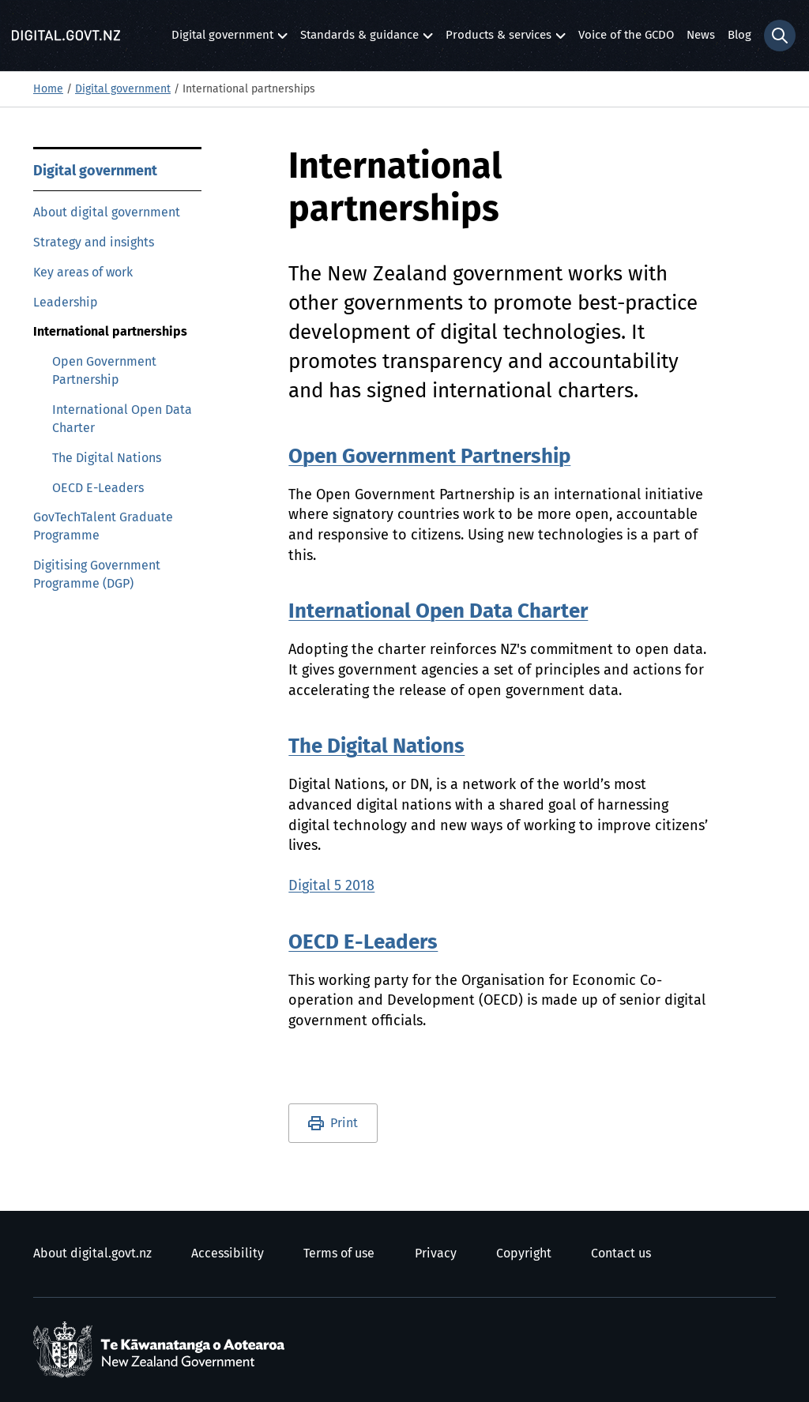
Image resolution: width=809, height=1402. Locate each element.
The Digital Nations (106, 458)
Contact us (621, 1253)
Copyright (523, 1253)
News (701, 35)
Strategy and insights (93, 242)
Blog (739, 35)
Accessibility (227, 1253)
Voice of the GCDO (626, 35)
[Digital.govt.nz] (66, 35)
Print (344, 1123)
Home (48, 89)
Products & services (498, 39)
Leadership (65, 302)
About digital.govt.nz (92, 1253)
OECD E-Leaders (98, 488)
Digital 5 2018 (331, 886)
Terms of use (338, 1253)
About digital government (106, 212)
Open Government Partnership (104, 370)
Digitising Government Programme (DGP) (96, 574)
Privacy (436, 1253)
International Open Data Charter (122, 419)
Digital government (222, 39)
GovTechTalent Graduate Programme (103, 526)
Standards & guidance (359, 39)
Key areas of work (83, 272)
